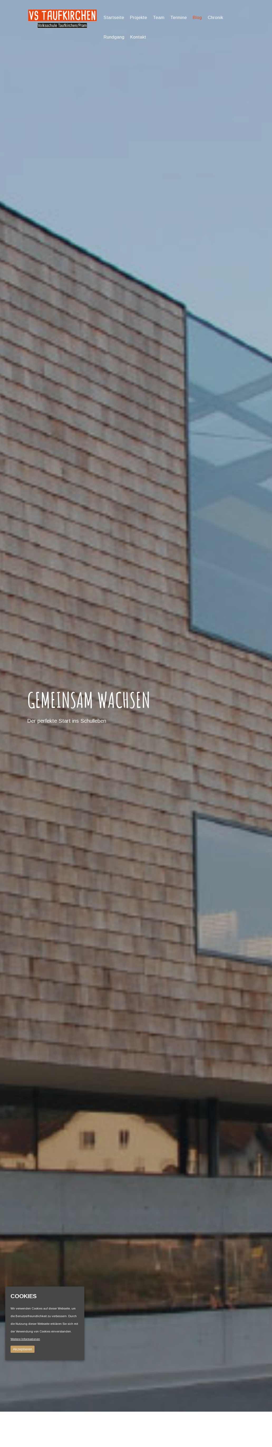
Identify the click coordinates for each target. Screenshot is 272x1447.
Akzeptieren (22, 1349)
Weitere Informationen (25, 1339)
